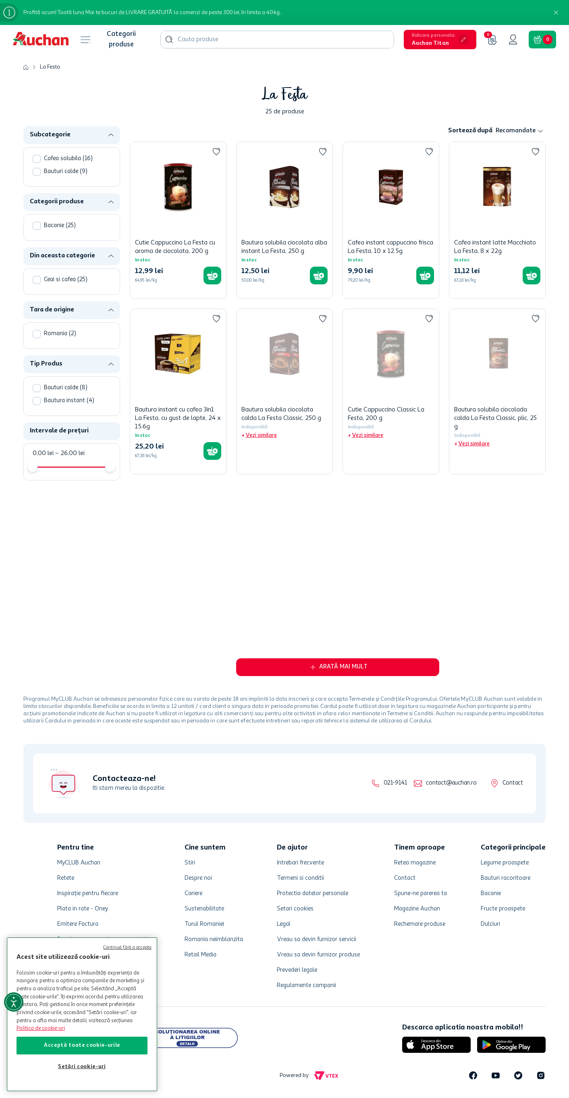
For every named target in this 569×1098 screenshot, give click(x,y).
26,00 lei (70, 453)
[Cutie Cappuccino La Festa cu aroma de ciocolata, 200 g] (178, 220)
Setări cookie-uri (82, 1066)
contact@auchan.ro (451, 783)
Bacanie (60, 226)
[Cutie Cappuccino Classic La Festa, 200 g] (391, 391)
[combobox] (277, 39)
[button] (440, 39)
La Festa (50, 67)
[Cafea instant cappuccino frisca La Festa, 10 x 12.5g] (391, 220)
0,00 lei (43, 453)
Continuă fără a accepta (127, 948)
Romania (60, 334)
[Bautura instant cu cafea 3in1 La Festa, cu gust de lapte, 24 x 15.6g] (178, 391)
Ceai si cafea (65, 280)
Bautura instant (69, 401)
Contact (513, 783)
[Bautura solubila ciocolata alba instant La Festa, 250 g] (284, 220)
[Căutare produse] (169, 39)
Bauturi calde (65, 172)
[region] (82, 1014)
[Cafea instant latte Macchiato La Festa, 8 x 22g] (497, 220)
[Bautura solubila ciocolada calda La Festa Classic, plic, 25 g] (497, 391)
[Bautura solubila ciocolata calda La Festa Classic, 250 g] (284, 391)
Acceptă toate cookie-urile (82, 1045)
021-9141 (395, 783)
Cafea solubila (68, 159)
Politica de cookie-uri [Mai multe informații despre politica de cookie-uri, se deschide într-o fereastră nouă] (41, 1028)
